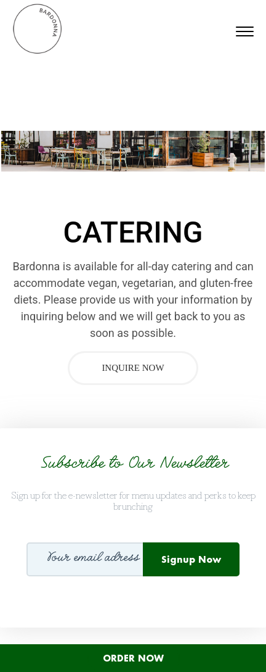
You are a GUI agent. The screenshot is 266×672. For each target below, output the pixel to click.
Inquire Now (133, 368)
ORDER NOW (133, 658)
